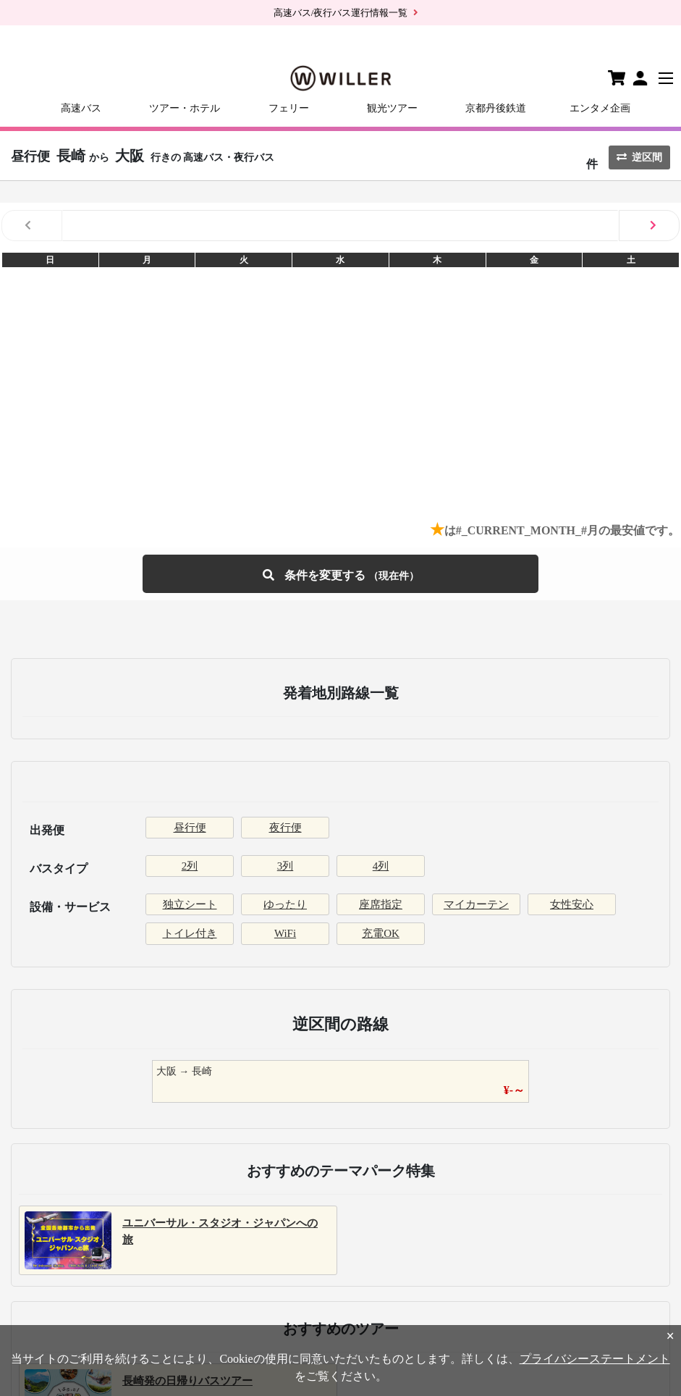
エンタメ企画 (600, 108)
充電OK (380, 933)
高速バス (81, 108)
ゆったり (285, 904)
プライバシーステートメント (595, 1359)
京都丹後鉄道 (495, 108)
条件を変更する (341, 574)
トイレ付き (190, 933)
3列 (285, 866)
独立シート (190, 904)
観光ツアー (392, 108)
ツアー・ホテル (184, 108)
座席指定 (380, 904)
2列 (190, 866)
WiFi (285, 933)
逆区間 (639, 157)
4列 (381, 866)
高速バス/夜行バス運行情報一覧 (341, 12)
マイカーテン (476, 904)
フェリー (288, 108)
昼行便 (190, 827)
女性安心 (571, 904)
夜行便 (285, 827)
